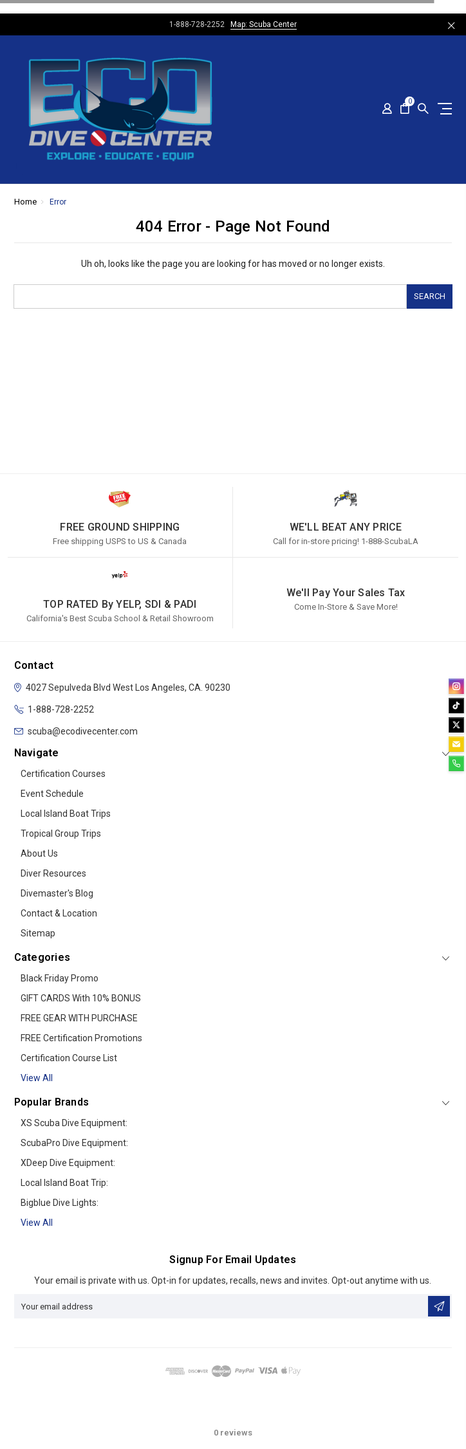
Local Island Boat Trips (66, 813)
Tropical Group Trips (61, 833)
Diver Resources (53, 873)
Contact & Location (59, 913)
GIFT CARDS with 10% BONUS (81, 998)
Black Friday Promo (59, 978)
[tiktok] (456, 705)
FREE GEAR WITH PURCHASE (79, 1018)
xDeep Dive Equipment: (68, 1163)
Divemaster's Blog (57, 893)
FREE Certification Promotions (81, 1038)
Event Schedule (52, 793)
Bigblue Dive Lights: (59, 1203)
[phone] (456, 763)
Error (58, 201)
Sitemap (38, 933)
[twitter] (456, 725)
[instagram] (456, 686)
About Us (39, 853)
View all (37, 1078)
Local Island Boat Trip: (64, 1183)
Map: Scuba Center (263, 24)
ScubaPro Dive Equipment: (74, 1143)
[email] (456, 744)
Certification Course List (69, 1058)
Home (25, 201)
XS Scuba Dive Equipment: (74, 1123)
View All (37, 1222)
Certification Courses (63, 774)
